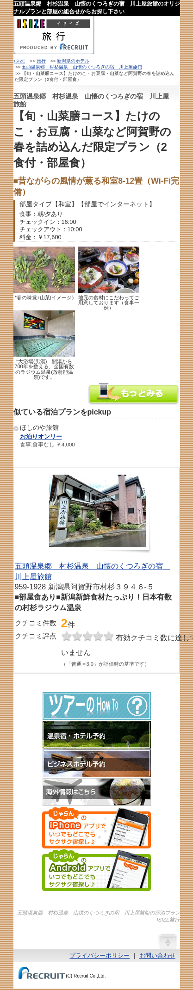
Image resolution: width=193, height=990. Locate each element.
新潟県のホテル (73, 60)
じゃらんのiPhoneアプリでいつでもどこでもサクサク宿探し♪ (96, 827)
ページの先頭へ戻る (167, 941)
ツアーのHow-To (97, 706)
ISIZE (19, 60)
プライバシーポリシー (99, 955)
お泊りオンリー (41, 436)
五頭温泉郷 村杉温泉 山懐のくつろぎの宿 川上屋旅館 (82, 66)
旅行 (41, 60)
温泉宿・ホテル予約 (97, 735)
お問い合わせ (157, 955)
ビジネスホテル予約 (97, 763)
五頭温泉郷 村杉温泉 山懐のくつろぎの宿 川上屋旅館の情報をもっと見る (133, 395)
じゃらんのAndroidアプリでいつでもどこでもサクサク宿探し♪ (96, 870)
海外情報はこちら (97, 792)
